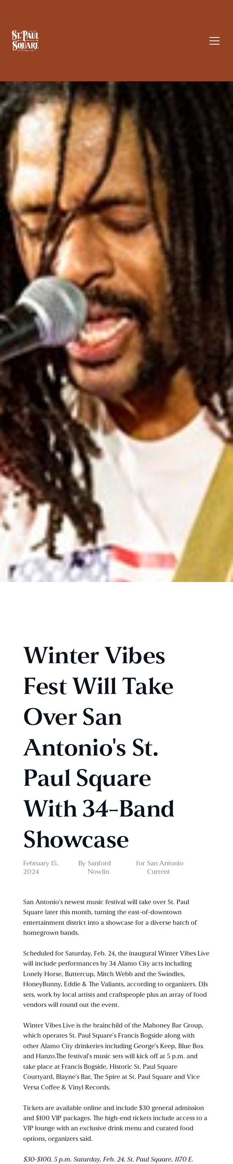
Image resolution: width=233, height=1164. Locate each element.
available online (79, 1108)
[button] (212, 41)
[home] (108, 40)
